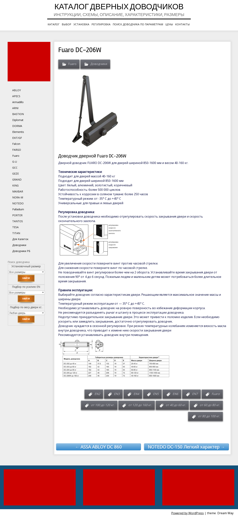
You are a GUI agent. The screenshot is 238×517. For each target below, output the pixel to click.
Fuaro (72, 64)
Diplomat (17, 120)
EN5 (156, 394)
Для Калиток (20, 239)
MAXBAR (17, 191)
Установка (81, 24)
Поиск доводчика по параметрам (138, 24)
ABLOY (16, 90)
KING (15, 185)
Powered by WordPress (187, 513)
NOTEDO (18, 203)
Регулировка (100, 24)
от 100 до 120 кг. (102, 405)
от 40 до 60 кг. (176, 405)
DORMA (17, 126)
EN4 (136, 394)
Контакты (182, 24)
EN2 (97, 394)
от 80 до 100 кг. (209, 416)
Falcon (16, 144)
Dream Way (225, 513)
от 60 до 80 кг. (210, 405)
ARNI (15, 108)
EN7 (195, 394)
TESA (15, 227)
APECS (16, 96)
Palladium (18, 209)
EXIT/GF (17, 138)
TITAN (16, 233)
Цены (169, 24)
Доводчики (98, 64)
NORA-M (17, 197)
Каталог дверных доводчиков (119, 7)
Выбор (66, 24)
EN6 (175, 394)
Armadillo (18, 102)
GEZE (15, 173)
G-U (14, 161)
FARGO (16, 149)
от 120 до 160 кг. (140, 405)
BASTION (18, 114)
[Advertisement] (29, 61)
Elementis (18, 132)
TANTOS (17, 221)
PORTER (17, 215)
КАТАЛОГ (54, 24)
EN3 (117, 394)
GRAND (17, 179)
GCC (14, 167)
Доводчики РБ (21, 251)
